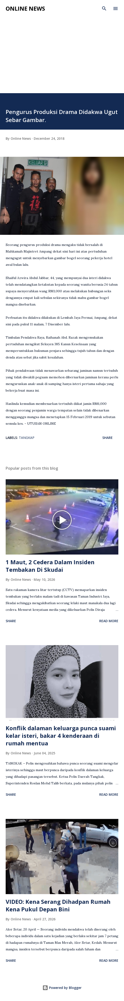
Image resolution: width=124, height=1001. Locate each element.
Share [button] (107, 437)
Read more (108, 621)
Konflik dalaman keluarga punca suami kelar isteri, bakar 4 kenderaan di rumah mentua (61, 735)
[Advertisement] (62, 58)
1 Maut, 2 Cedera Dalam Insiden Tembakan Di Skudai (50, 565)
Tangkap (26, 437)
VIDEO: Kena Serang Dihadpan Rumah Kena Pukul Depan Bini (58, 905)
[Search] (104, 8)
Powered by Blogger (62, 987)
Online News (25, 8)
